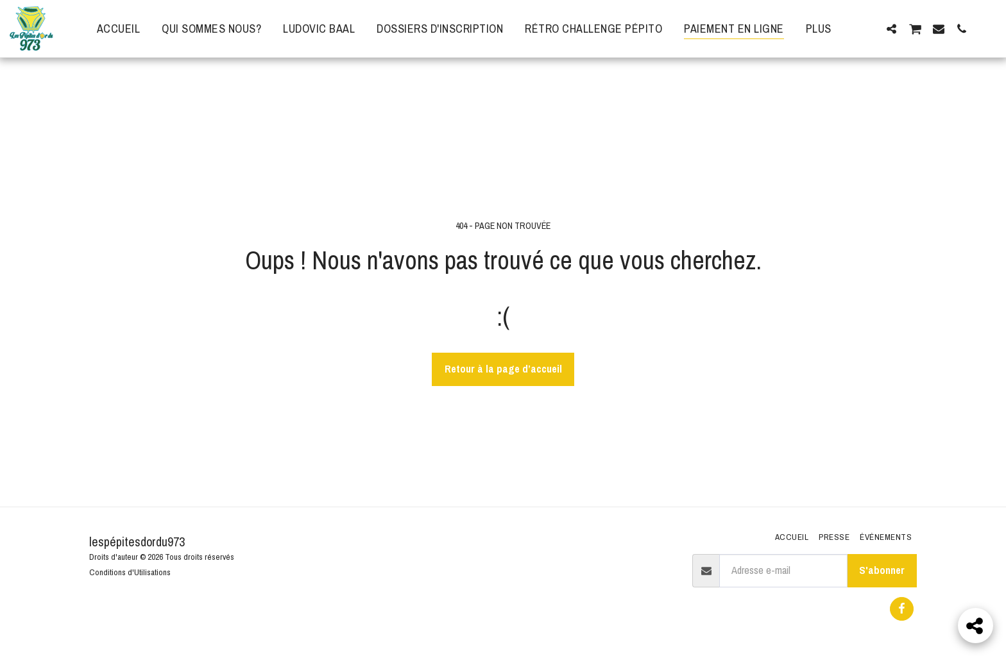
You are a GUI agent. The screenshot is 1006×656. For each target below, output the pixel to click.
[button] (891, 28)
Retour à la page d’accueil (503, 369)
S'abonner (882, 570)
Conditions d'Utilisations (130, 572)
